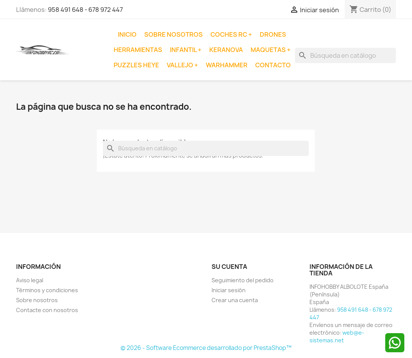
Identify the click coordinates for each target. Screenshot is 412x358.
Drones (273, 34)
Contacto (273, 65)
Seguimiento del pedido (243, 280)
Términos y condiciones (47, 290)
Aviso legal (29, 280)
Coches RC (229, 34)
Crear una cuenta (235, 300)
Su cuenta (229, 266)
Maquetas (269, 50)
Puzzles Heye (136, 65)
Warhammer (227, 65)
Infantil (184, 50)
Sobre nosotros (173, 34)
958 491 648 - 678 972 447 (85, 9)
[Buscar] (345, 55)
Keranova (226, 50)
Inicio (127, 34)
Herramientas (138, 50)
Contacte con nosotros (47, 310)
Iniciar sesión (229, 290)
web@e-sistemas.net (336, 336)
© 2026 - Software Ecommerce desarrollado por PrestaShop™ (206, 348)
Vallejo (180, 65)
